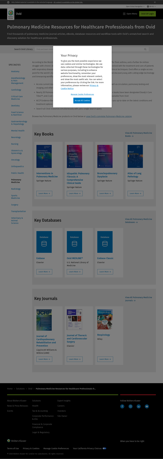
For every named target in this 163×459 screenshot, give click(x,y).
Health (35, 406)
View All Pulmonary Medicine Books (138, 134)
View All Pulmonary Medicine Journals (138, 299)
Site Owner (62, 416)
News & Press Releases (17, 406)
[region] (82, 77)
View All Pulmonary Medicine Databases (138, 220)
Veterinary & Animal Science (17, 220)
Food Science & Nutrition (17, 113)
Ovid (30, 389)
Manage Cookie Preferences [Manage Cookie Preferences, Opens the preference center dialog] (82, 94)
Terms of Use (13, 448)
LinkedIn (139, 406)
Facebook (122, 406)
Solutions (20, 389)
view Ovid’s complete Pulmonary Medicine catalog (109, 116)
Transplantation (18, 211)
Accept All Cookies (82, 100)
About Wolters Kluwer (16, 401)
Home (10, 389)
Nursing (14, 144)
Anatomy (15, 71)
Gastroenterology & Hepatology (18, 122)
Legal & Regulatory (40, 432)
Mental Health (17, 130)
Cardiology (16, 90)
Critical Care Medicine (17, 97)
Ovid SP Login (147, 14)
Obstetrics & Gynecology (17, 151)
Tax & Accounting (40, 411)
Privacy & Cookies (31, 448)
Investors (61, 411)
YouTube (147, 406)
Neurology (16, 137)
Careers (60, 406)
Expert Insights (63, 401)
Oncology (15, 160)
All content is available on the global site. (68, 2)
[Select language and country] (151, 6)
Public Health (17, 173)
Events (10, 411)
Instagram (130, 406)
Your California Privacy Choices (87, 448)
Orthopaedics (17, 166)
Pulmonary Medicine (16, 180)
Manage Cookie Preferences (56, 448)
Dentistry (15, 105)
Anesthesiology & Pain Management (18, 80)
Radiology (16, 189)
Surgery (14, 205)
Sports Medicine (15, 196)
